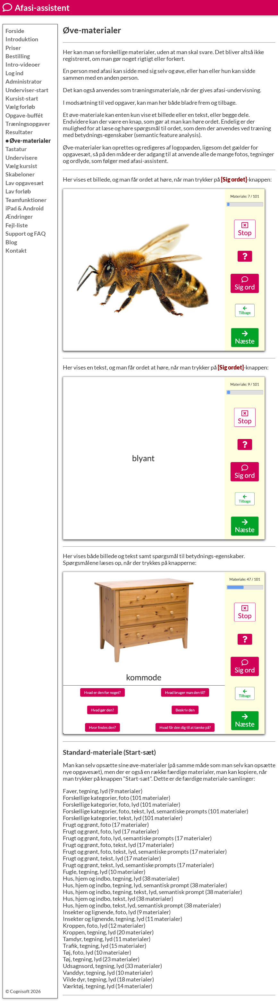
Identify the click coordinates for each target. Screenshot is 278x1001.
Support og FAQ (25, 233)
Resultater (19, 132)
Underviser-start (26, 90)
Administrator (23, 81)
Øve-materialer (30, 140)
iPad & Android (24, 208)
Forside (14, 31)
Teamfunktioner (25, 200)
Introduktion (21, 39)
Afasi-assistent (36, 8)
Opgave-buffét (24, 115)
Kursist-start (21, 98)
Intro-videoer (22, 64)
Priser (13, 48)
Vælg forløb (20, 106)
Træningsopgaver (27, 123)
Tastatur (16, 149)
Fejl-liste (16, 225)
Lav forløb (18, 191)
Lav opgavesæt (24, 183)
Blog (11, 242)
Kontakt (16, 250)
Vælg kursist (21, 166)
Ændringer (19, 216)
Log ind (14, 73)
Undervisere (21, 157)
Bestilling (17, 56)
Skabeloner (20, 174)
